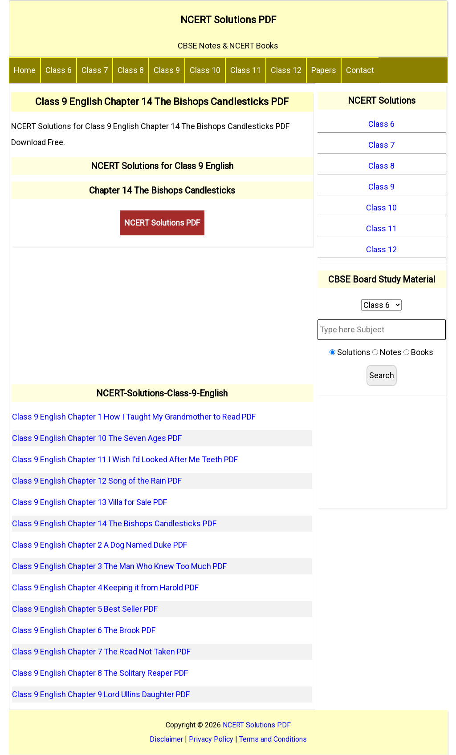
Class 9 (167, 70)
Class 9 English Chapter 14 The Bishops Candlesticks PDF (114, 523)
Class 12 (286, 70)
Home (25, 70)
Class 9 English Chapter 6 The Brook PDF (83, 630)
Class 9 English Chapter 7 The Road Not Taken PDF (101, 651)
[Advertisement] (162, 315)
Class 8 (131, 70)
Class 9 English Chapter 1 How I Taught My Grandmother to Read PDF (134, 416)
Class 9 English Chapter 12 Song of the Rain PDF (97, 480)
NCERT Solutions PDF (228, 19)
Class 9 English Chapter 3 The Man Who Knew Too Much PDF (119, 566)
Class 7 (94, 70)
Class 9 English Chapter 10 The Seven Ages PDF (97, 438)
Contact (360, 70)
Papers (323, 70)
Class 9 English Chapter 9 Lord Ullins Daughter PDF (101, 694)
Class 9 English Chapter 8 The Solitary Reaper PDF (100, 673)
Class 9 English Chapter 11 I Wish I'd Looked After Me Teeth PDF (125, 459)
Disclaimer (166, 739)
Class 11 (245, 70)
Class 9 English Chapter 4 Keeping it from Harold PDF (105, 587)
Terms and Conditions (273, 739)
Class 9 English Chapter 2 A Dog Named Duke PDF (99, 544)
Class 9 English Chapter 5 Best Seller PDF (85, 609)
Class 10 (205, 70)
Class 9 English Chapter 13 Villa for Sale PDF (89, 502)
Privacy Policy (211, 739)
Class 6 (58, 70)
